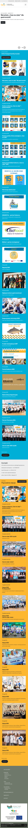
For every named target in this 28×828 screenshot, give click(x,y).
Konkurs (6, 772)
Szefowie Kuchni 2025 (8, 784)
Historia (3, 480)
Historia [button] (4, 761)
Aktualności (4, 13)
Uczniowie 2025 (7, 782)
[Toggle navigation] (25, 4)
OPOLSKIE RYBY (11, 1)
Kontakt (6, 798)
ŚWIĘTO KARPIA (18, 1)
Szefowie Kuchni (7, 788)
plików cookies (12, 824)
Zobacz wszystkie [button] (6, 57)
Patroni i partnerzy (8, 775)
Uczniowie (6, 789)
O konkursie (7, 773)
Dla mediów (7, 778)
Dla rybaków (24, 1)
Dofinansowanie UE (8, 792)
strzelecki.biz (11, 823)
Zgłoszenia (6, 786)
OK (25, 825)
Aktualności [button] (5, 455)
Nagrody (6, 776)
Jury (5, 781)
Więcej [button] (3, 22)
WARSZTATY (10, 13)
